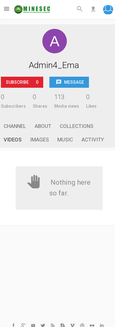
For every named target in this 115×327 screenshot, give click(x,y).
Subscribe (22, 82)
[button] (108, 10)
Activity (93, 140)
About (43, 126)
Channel (15, 126)
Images (39, 140)
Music (65, 140)
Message (70, 82)
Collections (76, 126)
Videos (12, 140)
